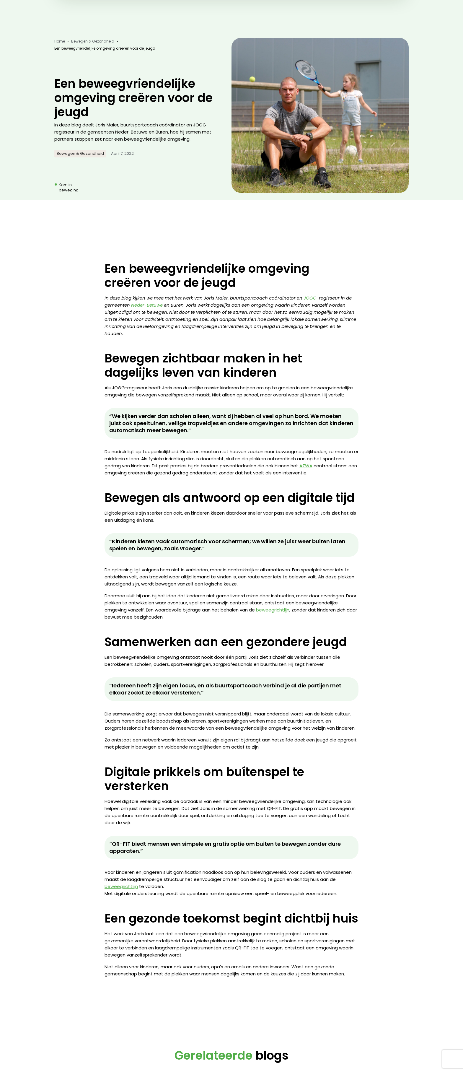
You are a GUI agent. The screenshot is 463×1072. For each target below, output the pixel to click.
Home (59, 41)
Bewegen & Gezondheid (92, 41)
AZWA (305, 466)
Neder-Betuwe (147, 305)
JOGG (310, 298)
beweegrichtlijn (272, 610)
